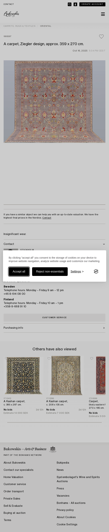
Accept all (19, 271)
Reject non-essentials (50, 271)
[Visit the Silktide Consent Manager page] (96, 271)
